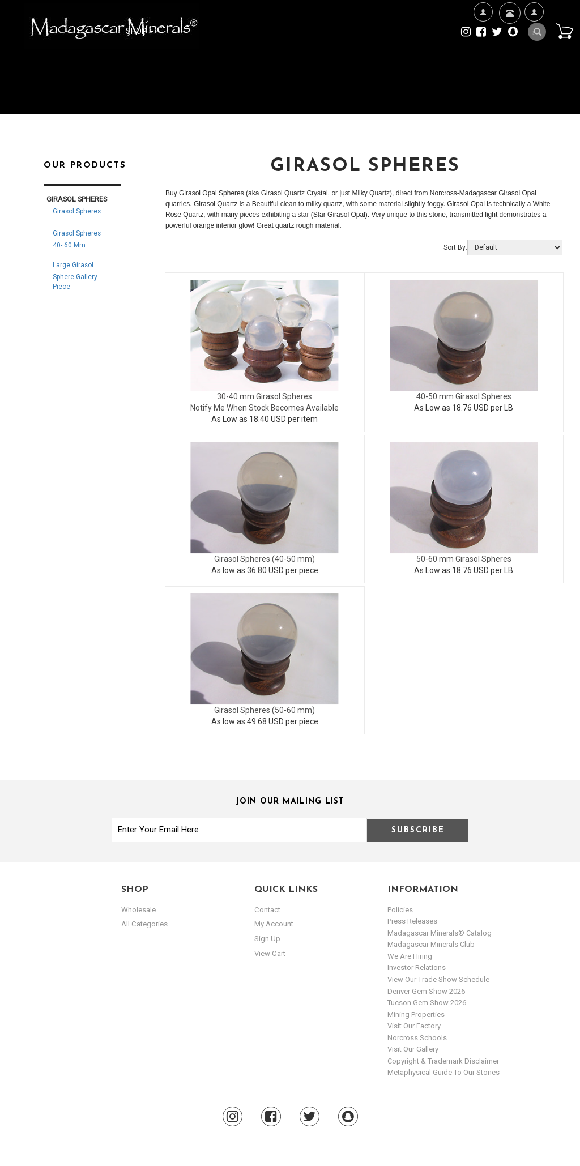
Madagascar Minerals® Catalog (439, 933)
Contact (508, 26)
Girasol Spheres (77, 211)
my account (273, 924)
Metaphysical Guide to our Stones (443, 1072)
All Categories (144, 924)
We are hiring (409, 956)
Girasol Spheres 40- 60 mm (77, 239)
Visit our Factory (414, 1026)
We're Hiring (483, 48)
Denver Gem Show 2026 (426, 991)
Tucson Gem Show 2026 (426, 1002)
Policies (400, 910)
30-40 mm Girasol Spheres (264, 396)
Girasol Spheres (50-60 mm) (264, 710)
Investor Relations (416, 967)
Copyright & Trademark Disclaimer (443, 1061)
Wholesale (138, 910)
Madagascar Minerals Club (431, 944)
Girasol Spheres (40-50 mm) (264, 558)
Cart (563, 30)
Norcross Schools (417, 1037)
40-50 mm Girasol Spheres (463, 396)
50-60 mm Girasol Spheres (463, 558)
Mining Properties (416, 1014)
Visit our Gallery (412, 1049)
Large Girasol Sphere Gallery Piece (75, 276)
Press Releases (412, 921)
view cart (269, 953)
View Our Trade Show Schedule (438, 979)
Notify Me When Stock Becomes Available (264, 407)
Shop (140, 31)
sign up (267, 938)
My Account (533, 48)
